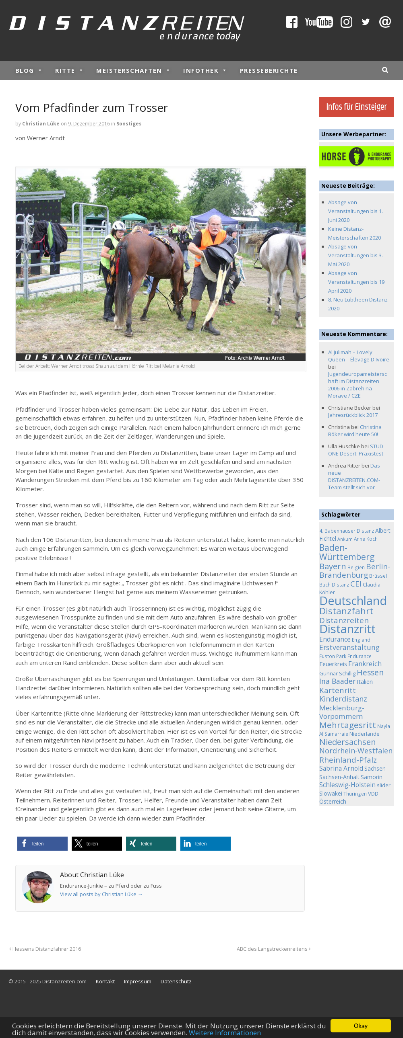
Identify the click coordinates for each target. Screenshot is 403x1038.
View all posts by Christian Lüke (101, 894)
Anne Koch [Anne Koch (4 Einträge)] (366, 538)
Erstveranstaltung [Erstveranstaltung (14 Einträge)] (349, 647)
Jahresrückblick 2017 (353, 414)
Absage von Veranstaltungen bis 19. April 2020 (357, 281)
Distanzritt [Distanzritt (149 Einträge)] (347, 629)
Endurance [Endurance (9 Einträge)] (335, 639)
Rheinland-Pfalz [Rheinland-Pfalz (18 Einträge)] (348, 760)
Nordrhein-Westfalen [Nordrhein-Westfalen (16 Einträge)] (356, 750)
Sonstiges (129, 123)
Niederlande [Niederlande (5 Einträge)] (364, 733)
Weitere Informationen (225, 1033)
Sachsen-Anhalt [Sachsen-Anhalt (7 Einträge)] (339, 777)
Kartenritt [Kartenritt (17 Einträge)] (337, 690)
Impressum (137, 981)
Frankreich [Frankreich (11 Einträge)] (365, 663)
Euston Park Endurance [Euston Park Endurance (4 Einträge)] (345, 656)
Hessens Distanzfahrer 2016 (45, 949)
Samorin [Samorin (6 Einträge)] (371, 777)
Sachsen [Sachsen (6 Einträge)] (375, 768)
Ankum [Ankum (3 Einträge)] (345, 539)
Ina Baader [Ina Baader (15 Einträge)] (337, 681)
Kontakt (105, 981)
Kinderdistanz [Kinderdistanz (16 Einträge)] (343, 699)
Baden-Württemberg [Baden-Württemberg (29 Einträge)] (346, 552)
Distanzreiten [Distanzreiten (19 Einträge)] (344, 620)
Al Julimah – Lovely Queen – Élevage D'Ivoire (358, 356)
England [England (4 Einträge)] (361, 639)
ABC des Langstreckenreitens (274, 949)
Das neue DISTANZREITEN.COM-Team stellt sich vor (354, 476)
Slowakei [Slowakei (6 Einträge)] (330, 793)
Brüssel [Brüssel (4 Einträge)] (378, 575)
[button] (42, 844)
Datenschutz (176, 981)
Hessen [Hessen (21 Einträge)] (370, 672)
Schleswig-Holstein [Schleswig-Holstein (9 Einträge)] (347, 785)
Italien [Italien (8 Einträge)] (365, 681)
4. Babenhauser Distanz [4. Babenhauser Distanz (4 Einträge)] (346, 530)
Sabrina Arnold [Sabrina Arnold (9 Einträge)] (341, 768)
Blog (29, 70)
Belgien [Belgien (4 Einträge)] (356, 567)
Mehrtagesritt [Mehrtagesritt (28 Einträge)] (347, 724)
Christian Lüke (41, 123)
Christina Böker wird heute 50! (355, 430)
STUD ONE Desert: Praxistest (355, 450)
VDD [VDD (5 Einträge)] (373, 793)
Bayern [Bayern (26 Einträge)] (332, 566)
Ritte (69, 70)
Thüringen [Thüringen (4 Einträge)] (355, 793)
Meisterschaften (133, 70)
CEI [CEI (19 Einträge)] (356, 583)
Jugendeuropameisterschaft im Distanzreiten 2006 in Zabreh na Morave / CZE (357, 384)
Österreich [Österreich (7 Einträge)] (332, 801)
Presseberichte (269, 70)
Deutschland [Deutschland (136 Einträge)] (353, 600)
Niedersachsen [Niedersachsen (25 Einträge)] (347, 741)
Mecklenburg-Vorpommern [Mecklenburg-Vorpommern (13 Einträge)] (341, 712)
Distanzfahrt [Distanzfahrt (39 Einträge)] (346, 611)
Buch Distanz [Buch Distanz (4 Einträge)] (334, 584)
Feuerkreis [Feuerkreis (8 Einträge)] (333, 664)
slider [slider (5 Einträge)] (384, 785)
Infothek (205, 70)
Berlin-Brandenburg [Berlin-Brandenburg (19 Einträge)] (355, 571)
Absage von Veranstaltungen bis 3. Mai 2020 (355, 255)
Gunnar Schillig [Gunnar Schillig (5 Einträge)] (337, 673)
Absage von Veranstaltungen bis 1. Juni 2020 (355, 211)
